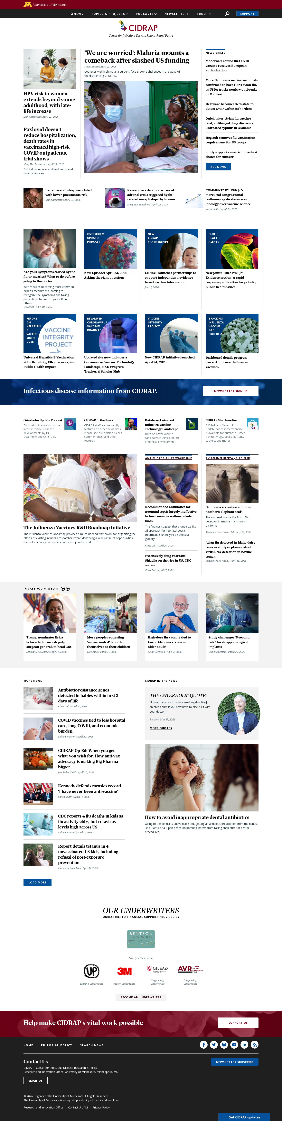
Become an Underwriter (141, 997)
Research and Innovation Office (43, 1107)
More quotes (161, 728)
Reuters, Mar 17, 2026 (162, 719)
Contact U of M (78, 1107)
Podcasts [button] (145, 14)
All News (218, 167)
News (78, 14)
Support (247, 13)
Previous (63, 589)
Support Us (238, 1023)
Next (68, 589)
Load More (37, 882)
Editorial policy (56, 1045)
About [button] (202, 14)
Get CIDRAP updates (244, 1117)
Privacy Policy (101, 1107)
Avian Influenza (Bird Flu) (228, 458)
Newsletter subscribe (235, 1062)
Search (227, 13)
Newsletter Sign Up (231, 391)
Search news (92, 1045)
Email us (35, 1080)
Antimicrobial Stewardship (168, 458)
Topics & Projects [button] (108, 14)
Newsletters (176, 14)
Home (28, 1045)
